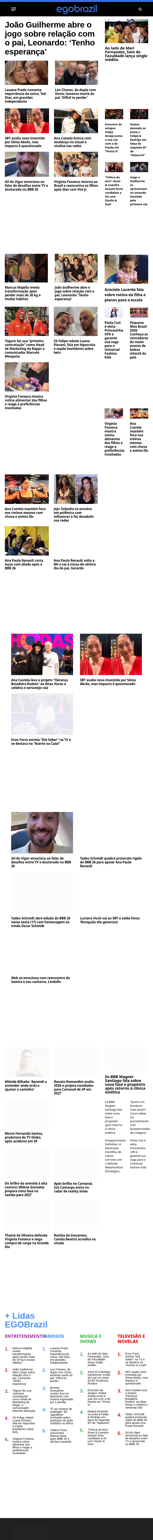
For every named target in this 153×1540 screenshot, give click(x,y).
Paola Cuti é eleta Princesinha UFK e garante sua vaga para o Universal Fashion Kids (114, 358)
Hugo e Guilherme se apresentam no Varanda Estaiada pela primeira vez (138, 190)
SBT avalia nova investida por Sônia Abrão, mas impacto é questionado (25, 160)
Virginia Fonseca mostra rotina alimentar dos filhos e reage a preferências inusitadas (26, 420)
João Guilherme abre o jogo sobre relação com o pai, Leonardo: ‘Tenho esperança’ (46, 47)
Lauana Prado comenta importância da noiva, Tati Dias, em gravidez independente (25, 113)
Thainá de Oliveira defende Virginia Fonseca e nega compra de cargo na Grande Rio (27, 1259)
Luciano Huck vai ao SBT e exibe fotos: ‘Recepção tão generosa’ (110, 938)
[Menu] (13, 9)
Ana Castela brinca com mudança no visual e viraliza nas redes (72, 160)
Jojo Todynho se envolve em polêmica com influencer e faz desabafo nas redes (74, 532)
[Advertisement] (51, 241)
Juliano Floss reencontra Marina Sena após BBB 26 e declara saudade (61, 1453)
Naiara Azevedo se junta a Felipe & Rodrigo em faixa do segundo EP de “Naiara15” (138, 139)
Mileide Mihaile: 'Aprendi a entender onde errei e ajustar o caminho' (26, 1103)
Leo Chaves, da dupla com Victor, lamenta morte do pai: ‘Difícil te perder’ (75, 111)
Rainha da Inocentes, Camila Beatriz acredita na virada (75, 1257)
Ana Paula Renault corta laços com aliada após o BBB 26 (24, 582)
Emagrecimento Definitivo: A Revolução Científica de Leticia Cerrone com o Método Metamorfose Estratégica (114, 1173)
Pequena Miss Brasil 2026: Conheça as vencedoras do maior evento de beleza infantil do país (139, 358)
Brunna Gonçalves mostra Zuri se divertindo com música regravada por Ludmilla (61, 1412)
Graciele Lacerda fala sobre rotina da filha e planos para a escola (125, 312)
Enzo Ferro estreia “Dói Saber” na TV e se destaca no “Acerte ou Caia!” (41, 759)
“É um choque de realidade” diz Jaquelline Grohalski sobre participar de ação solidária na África (61, 1434)
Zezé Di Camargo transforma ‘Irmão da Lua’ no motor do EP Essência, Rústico (99, 1395)
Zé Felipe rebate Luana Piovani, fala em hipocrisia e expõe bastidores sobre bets (74, 364)
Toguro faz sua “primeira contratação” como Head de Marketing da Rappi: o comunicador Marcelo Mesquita (25, 366)
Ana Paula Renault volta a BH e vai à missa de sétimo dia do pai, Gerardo (75, 582)
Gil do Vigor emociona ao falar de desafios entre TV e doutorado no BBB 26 (26, 203)
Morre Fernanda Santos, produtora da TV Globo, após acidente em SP (24, 1155)
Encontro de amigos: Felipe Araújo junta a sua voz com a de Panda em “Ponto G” (113, 137)
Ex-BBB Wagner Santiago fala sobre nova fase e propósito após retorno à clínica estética (125, 1102)
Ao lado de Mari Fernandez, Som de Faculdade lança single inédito (126, 54)
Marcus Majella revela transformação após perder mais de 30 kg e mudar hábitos (23, 311)
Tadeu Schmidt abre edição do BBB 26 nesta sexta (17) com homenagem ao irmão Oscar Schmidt (40, 940)
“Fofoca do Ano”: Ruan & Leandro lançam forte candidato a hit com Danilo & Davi (114, 190)
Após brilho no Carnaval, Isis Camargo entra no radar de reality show (73, 1205)
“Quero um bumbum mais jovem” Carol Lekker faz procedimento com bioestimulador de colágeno (139, 1135)
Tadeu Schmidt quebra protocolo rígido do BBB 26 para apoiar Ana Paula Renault (111, 880)
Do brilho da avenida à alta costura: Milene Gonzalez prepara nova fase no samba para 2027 (26, 1207)
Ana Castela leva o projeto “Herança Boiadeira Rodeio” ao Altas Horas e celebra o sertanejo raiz (39, 702)
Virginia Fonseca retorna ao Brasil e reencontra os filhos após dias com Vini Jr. (76, 203)
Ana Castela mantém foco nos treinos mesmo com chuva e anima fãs (25, 530)
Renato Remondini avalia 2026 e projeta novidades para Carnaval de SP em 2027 (74, 1105)
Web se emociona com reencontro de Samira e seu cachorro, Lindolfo (40, 998)
